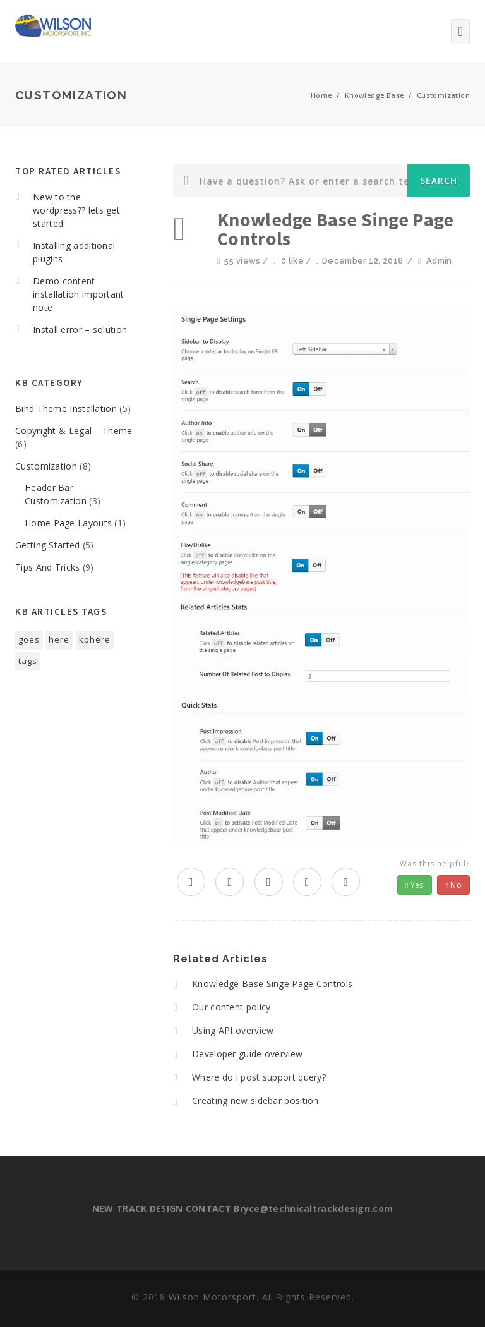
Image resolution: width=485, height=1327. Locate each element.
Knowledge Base (374, 95)
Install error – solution (80, 330)
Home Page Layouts (68, 523)
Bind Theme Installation (66, 409)
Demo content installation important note (78, 294)
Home (321, 95)
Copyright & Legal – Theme (74, 431)
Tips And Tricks (47, 567)
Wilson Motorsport (212, 1297)
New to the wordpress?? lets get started (76, 210)
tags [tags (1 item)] (27, 661)
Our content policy (231, 1007)
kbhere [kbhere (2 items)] (95, 639)
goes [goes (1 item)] (29, 639)
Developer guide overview (247, 1054)
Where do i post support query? (259, 1077)
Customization (443, 95)
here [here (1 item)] (59, 639)
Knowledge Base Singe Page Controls (272, 984)
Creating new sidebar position (255, 1100)
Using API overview (232, 1030)
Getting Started (47, 545)
